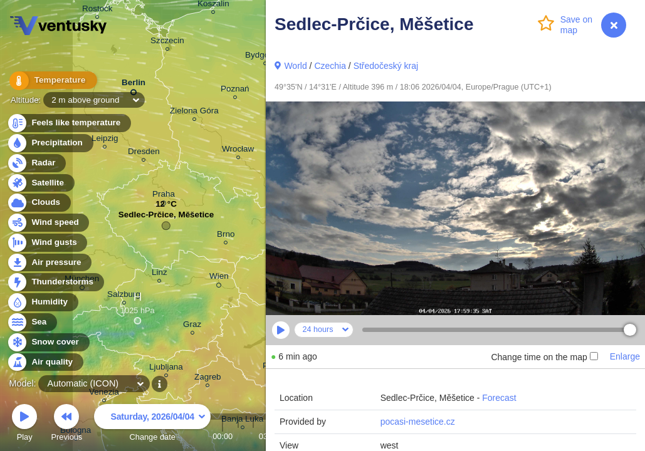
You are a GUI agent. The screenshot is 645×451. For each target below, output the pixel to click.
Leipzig (105, 140)
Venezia (104, 393)
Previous (66, 424)
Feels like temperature (68, 123)
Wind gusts (47, 243)
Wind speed (48, 223)
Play (24, 424)
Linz (159, 274)
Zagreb (207, 378)
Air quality (45, 362)
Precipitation (50, 143)
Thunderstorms (55, 282)
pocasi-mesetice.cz (417, 422)
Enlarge (625, 356)
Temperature (49, 81)
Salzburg (123, 296)
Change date (152, 424)
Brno (225, 235)
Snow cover (48, 342)
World (295, 66)
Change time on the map (544, 357)
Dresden (144, 153)
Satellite (40, 183)
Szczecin (167, 42)
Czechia (330, 66)
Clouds (38, 203)
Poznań (235, 90)
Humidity (42, 302)
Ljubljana (166, 368)
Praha (163, 196)
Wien (219, 278)
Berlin (133, 85)
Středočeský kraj (386, 66)
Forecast (499, 398)
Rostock (97, 10)
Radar (36, 163)
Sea (31, 322)
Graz (192, 326)
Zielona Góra (194, 112)
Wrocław (238, 150)
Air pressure (49, 263)
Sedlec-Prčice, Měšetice (166, 218)
